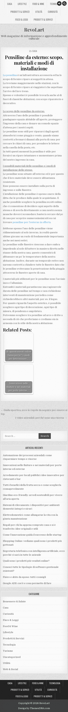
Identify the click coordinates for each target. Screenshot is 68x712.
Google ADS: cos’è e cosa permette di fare (27, 583)
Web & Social (10, 669)
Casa (9, 4)
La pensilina (10, 75)
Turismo (8, 650)
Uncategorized (11, 657)
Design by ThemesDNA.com (34, 708)
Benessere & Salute (14, 601)
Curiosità (52, 11)
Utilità (38, 11)
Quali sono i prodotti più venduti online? (26, 560)
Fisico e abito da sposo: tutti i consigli (24, 577)
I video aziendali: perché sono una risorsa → (41, 417)
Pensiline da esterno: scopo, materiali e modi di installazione (34, 63)
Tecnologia (55, 4)
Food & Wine (38, 4)
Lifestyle (22, 4)
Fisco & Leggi (21, 19)
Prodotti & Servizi (20, 11)
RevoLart (34, 29)
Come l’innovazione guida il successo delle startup (32, 534)
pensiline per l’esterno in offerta (32, 222)
